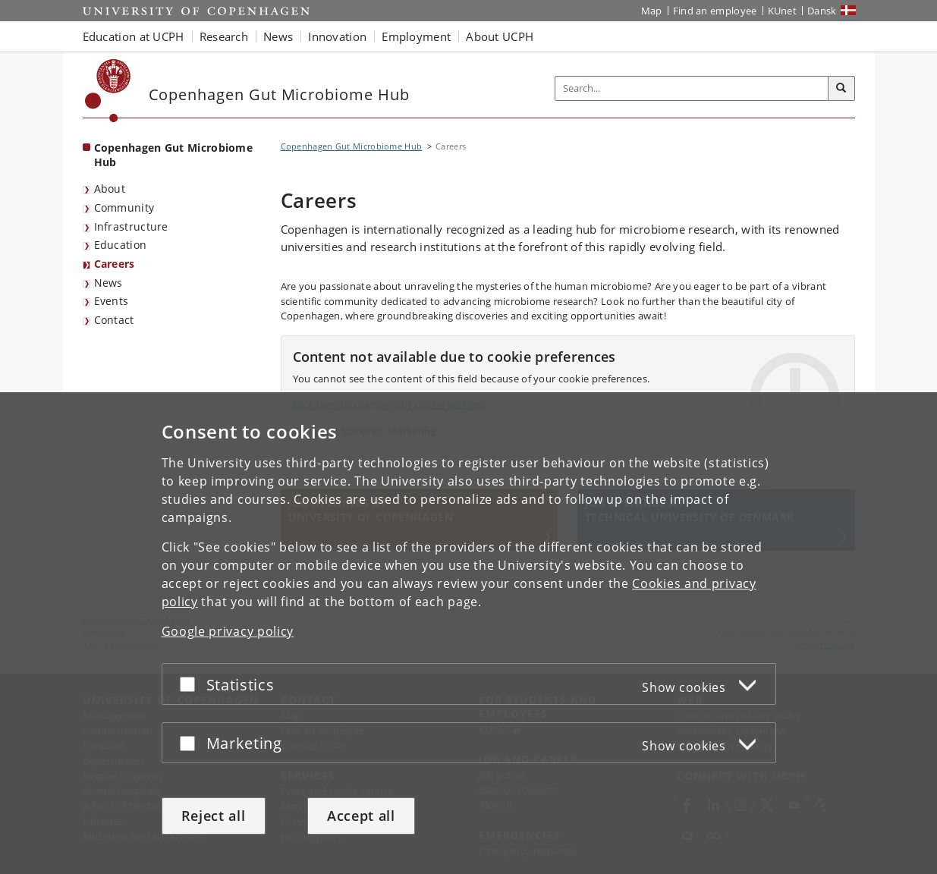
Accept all (361, 815)
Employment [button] (416, 36)
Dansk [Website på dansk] (822, 10)
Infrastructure (131, 226)
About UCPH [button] (499, 36)
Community (124, 207)
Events (111, 301)
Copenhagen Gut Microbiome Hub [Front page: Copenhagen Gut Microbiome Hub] (173, 154)
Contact (114, 320)
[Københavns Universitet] (108, 90)
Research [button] (224, 36)
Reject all (213, 815)
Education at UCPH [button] (133, 36)
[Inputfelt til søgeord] (692, 88)
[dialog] (468, 633)
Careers (114, 263)
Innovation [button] (337, 36)
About (110, 188)
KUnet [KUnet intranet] (782, 10)
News (108, 282)
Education (120, 244)
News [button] (278, 36)
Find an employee (715, 10)
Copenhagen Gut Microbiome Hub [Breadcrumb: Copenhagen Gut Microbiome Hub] (352, 146)
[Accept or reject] (191, 683)
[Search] (841, 89)
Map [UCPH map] (651, 10)
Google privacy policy (228, 631)
